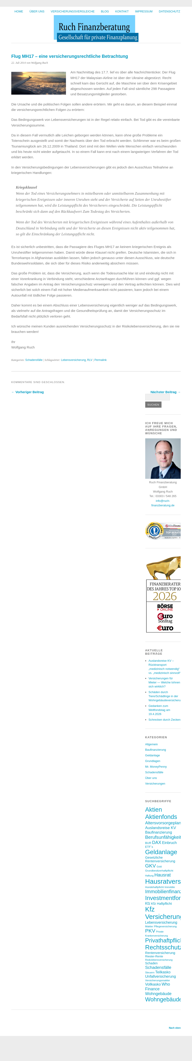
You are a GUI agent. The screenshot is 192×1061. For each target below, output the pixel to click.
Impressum (144, 11)
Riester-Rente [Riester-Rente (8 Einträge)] (154, 956)
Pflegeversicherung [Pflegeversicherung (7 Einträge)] (165, 926)
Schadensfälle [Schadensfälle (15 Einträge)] (158, 967)
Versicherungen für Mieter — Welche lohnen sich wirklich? (164, 682)
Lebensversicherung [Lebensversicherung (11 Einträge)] (161, 922)
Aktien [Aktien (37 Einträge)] (153, 809)
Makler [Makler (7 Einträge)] (149, 926)
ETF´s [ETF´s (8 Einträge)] (149, 846)
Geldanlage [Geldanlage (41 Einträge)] (161, 851)
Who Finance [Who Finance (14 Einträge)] (157, 986)
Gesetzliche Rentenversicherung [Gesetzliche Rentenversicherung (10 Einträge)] (160, 859)
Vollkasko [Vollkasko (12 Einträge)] (153, 984)
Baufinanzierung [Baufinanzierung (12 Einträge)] (158, 832)
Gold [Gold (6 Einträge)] (159, 866)
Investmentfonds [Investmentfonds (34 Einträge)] (166, 898)
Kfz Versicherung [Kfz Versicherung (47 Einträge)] (164, 913)
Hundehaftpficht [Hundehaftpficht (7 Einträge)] (154, 887)
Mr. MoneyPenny (156, 766)
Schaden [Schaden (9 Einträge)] (151, 963)
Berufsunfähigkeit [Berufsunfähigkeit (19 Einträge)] (163, 837)
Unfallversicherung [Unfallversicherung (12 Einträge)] (160, 976)
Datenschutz (169, 11)
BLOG (105, 11)
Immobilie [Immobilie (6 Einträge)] (169, 887)
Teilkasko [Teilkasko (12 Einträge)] (163, 972)
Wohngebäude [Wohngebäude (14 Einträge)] (158, 993)
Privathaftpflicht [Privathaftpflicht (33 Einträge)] (165, 940)
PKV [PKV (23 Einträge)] (150, 931)
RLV (89, 360)
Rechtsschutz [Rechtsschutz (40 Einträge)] (164, 947)
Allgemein (151, 744)
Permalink (100, 360)
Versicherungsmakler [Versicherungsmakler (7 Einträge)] (157, 980)
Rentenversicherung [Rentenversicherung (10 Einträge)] (160, 953)
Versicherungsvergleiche (73, 11)
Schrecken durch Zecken (165, 719)
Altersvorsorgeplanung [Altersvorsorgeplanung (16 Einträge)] (166, 822)
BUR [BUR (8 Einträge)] (148, 843)
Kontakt (122, 11)
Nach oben (175, 1028)
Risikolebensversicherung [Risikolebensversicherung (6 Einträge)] (159, 959)
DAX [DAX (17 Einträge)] (156, 842)
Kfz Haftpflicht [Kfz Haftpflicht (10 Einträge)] (161, 903)
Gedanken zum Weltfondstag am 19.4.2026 (159, 710)
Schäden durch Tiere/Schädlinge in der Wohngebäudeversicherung (166, 696)
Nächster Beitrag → (165, 392)
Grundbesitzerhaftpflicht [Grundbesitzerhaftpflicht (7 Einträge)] (159, 870)
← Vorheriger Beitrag (27, 392)
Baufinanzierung (155, 749)
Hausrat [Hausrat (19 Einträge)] (162, 874)
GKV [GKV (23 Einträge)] (150, 866)
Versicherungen (155, 783)
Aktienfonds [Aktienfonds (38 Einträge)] (161, 816)
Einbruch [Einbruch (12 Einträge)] (169, 843)
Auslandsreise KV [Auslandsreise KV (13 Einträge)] (160, 827)
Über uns (36, 11)
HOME (18, 11)
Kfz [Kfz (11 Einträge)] (147, 903)
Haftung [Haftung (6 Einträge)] (149, 875)
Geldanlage (152, 755)
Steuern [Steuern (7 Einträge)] (150, 972)
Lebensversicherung (73, 360)
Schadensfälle (33, 360)
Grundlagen (152, 761)
